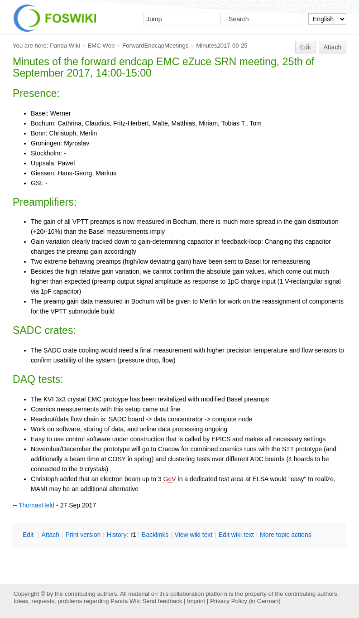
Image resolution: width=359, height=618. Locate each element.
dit (29, 534)
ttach (50, 534)
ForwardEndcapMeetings (155, 45)
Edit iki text (236, 534)
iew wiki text (194, 534)
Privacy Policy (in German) (245, 601)
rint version (83, 534)
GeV (169, 479)
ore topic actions (285, 534)
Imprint (196, 601)
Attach (333, 47)
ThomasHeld (36, 505)
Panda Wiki (65, 45)
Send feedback (162, 601)
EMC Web (101, 45)
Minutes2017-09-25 (221, 45)
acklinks (155, 534)
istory (117, 534)
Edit (305, 47)
